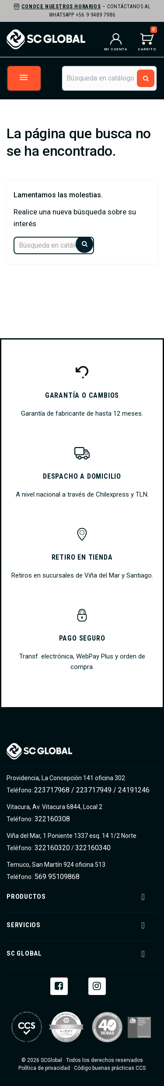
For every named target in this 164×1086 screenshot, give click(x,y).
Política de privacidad (44, 1068)
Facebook (59, 985)
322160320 (51, 848)
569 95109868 (56, 876)
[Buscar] (109, 78)
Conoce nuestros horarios (61, 7)
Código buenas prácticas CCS (110, 1068)
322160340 (93, 848)
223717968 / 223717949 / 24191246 (92, 790)
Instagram (97, 985)
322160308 (51, 819)
